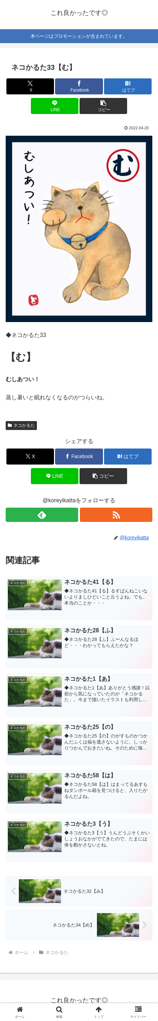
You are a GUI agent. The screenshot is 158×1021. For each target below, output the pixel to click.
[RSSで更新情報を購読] (116, 515)
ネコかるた (21, 425)
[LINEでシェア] (54, 106)
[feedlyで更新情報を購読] (42, 515)
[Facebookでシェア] (79, 86)
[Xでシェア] (30, 86)
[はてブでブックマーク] (128, 86)
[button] (103, 106)
